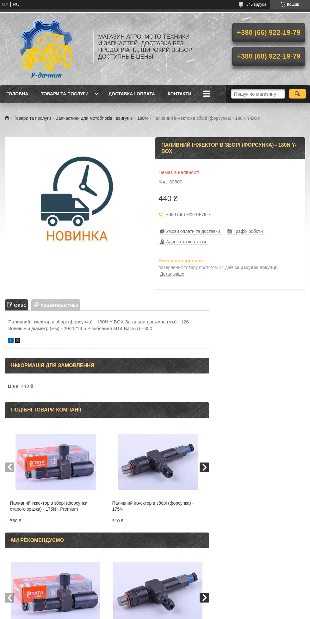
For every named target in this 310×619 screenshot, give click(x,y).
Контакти (179, 93)
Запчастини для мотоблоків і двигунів (94, 118)
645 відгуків (256, 4)
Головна (17, 93)
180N (142, 118)
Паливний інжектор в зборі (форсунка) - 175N (153, 506)
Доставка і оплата (131, 93)
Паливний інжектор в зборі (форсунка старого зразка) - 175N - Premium (48, 506)
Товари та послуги (65, 93)
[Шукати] (297, 94)
